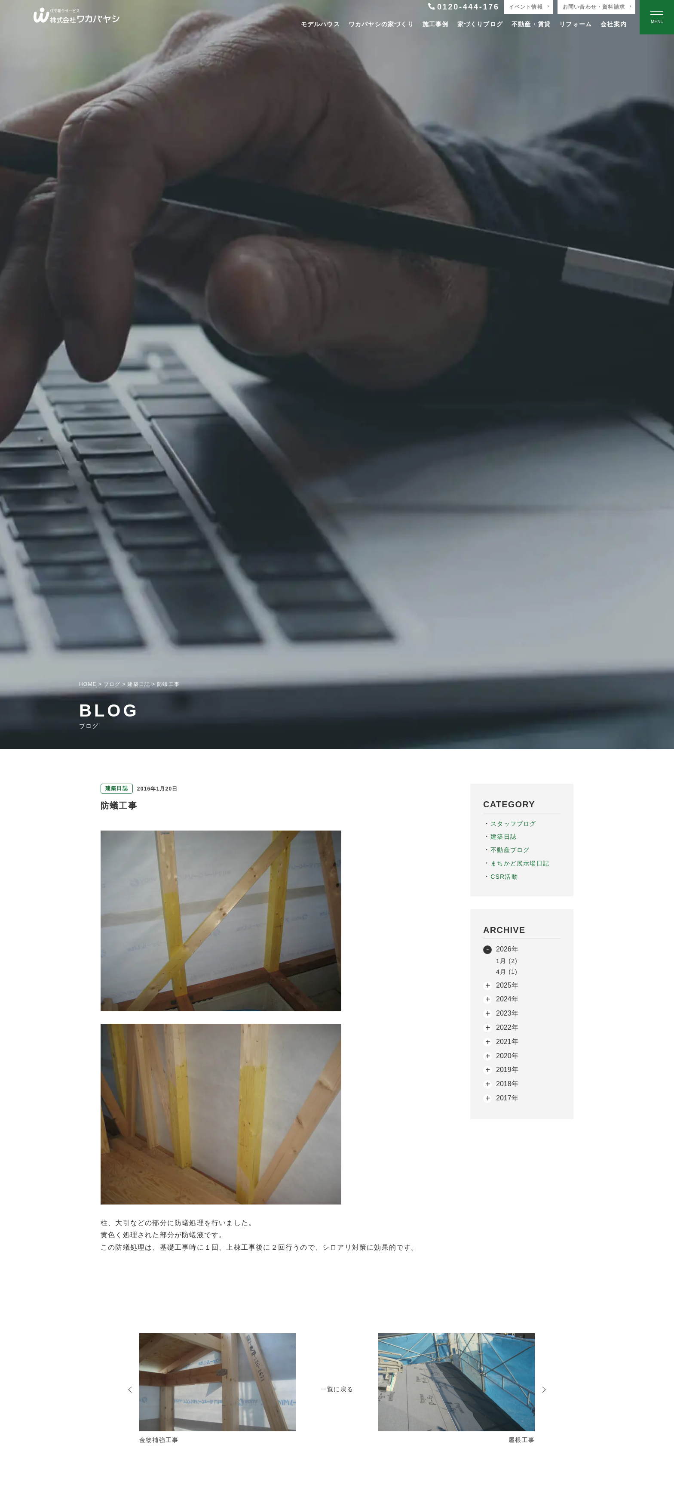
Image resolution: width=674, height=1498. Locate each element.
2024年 (507, 999)
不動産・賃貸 (531, 24)
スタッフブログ (513, 823)
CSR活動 (504, 876)
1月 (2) (507, 960)
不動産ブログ (510, 849)
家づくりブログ (480, 24)
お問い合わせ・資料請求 (594, 7)
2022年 (507, 1027)
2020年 (507, 1055)
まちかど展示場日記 (519, 863)
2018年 (507, 1083)
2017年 (507, 1098)
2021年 (507, 1041)
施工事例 (436, 24)
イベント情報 (526, 7)
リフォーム (575, 24)
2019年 (507, 1069)
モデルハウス (320, 24)
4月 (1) (507, 971)
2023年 (507, 1013)
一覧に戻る (337, 1389)
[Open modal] (657, 17)
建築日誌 (503, 836)
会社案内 (613, 24)
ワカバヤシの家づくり (381, 24)
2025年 (507, 985)
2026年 (507, 949)
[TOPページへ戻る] (76, 17)
